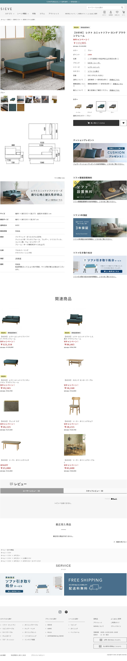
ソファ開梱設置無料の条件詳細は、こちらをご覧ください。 (100, 200)
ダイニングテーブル (31, 625)
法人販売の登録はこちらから (112, 646)
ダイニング (74, 628)
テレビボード (6, 636)
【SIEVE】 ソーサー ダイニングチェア (78, 421)
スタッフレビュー (95, 491)
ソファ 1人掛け (93, 71)
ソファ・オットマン (9, 625)
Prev (3, 59)
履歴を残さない (121, 542)
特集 (34, 13)
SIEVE (49, 625)
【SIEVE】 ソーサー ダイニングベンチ (14, 460)
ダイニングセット (30, 632)
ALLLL (49, 632)
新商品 (96, 619)
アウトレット (54, 13)
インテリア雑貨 (30, 639)
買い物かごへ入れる (98, 123)
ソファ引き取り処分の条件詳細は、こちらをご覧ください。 (100, 275)
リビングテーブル (8, 628)
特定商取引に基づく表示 (18, 655)
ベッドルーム (75, 632)
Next (62, 59)
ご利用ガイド (81, 13)
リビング (74, 625)
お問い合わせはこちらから (112, 640)
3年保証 (18, 258)
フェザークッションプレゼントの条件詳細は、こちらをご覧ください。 (100, 163)
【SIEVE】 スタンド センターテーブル (78, 380)
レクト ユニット (94, 67)
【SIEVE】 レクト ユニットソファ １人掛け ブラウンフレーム (78, 337)
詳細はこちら (114, 80)
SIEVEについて (70, 13)
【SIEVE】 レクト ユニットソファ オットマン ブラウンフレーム (15, 381)
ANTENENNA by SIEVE (55, 636)
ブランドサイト (116, 626)
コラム (42, 13)
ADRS (49, 628)
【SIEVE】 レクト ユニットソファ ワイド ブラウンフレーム (15, 337)
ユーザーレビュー (32, 491)
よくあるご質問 (92, 13)
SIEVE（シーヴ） (94, 63)
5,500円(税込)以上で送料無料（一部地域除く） (63, 2)
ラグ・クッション (8, 639)
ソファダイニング (30, 636)
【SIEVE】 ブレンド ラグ (9, 421)
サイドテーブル (7, 632)
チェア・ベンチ (30, 628)
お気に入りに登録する (123, 123)
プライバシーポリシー (38, 655)
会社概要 (3, 655)
